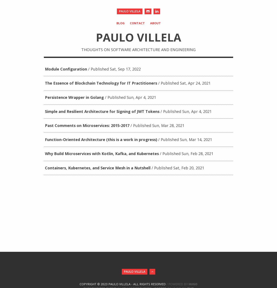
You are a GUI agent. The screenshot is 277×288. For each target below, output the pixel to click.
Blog (120, 23)
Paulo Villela (129, 11)
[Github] (148, 11)
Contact (137, 23)
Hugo (193, 284)
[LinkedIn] (157, 11)
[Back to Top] (152, 272)
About (155, 23)
